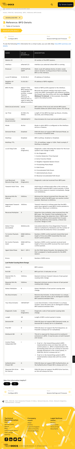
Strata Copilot (65, 4)
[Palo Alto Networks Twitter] (15, 440)
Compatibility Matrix (11, 430)
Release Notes (9, 424)
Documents (54, 428)
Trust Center (55, 424)
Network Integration (60, 401)
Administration (9, 402)
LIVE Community (33, 428)
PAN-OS (10, 12)
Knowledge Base (33, 430)
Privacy (53, 422)
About (29, 422)
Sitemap (7, 434)
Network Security (43, 401)
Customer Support (33, 426)
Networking (18, 12)
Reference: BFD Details (34, 12)
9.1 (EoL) (34, 401)
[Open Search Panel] (52, 4)
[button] (73, 359)
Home (5, 12)
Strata (51, 401)
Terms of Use (55, 426)
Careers (30, 424)
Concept (17, 402)
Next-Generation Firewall (22, 401)
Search (7, 426)
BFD (24, 12)
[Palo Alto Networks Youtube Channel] (19, 440)
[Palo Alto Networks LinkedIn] (11, 440)
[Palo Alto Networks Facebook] (6, 440)
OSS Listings (9, 432)
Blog (6, 428)
